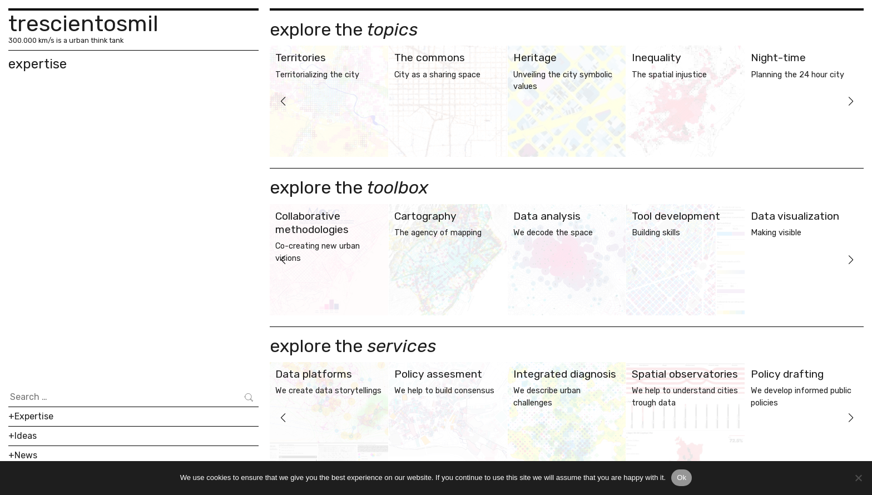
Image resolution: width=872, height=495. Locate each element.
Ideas (25, 435)
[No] (858, 477)
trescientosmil (83, 24)
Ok (681, 477)
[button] (282, 101)
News (25, 455)
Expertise (33, 416)
